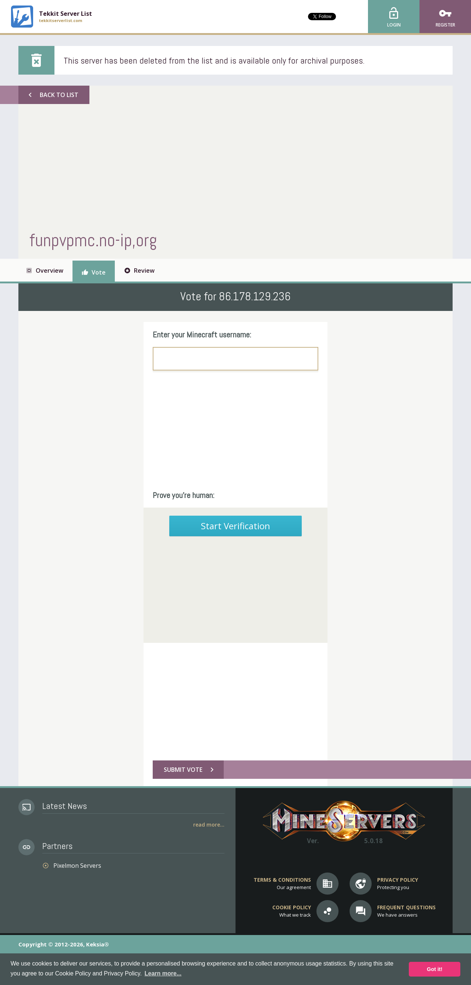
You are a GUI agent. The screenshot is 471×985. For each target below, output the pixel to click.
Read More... (208, 824)
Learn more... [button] (163, 973)
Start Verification (235, 526)
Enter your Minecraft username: (202, 334)
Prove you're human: (184, 495)
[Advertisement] (233, 166)
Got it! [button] (434, 969)
